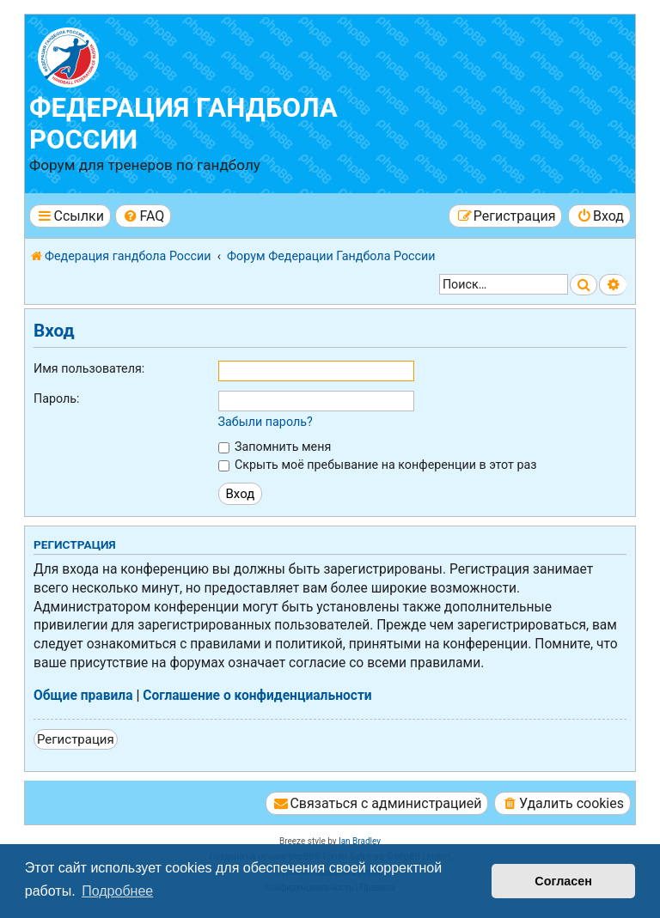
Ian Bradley (360, 841)
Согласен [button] (563, 881)
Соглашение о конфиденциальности (257, 695)
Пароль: (57, 398)
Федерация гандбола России (183, 123)
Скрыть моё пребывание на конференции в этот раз (377, 464)
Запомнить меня (275, 446)
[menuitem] (143, 216)
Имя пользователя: (89, 368)
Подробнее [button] (117, 891)
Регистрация (75, 739)
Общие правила (83, 695)
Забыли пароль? (265, 422)
